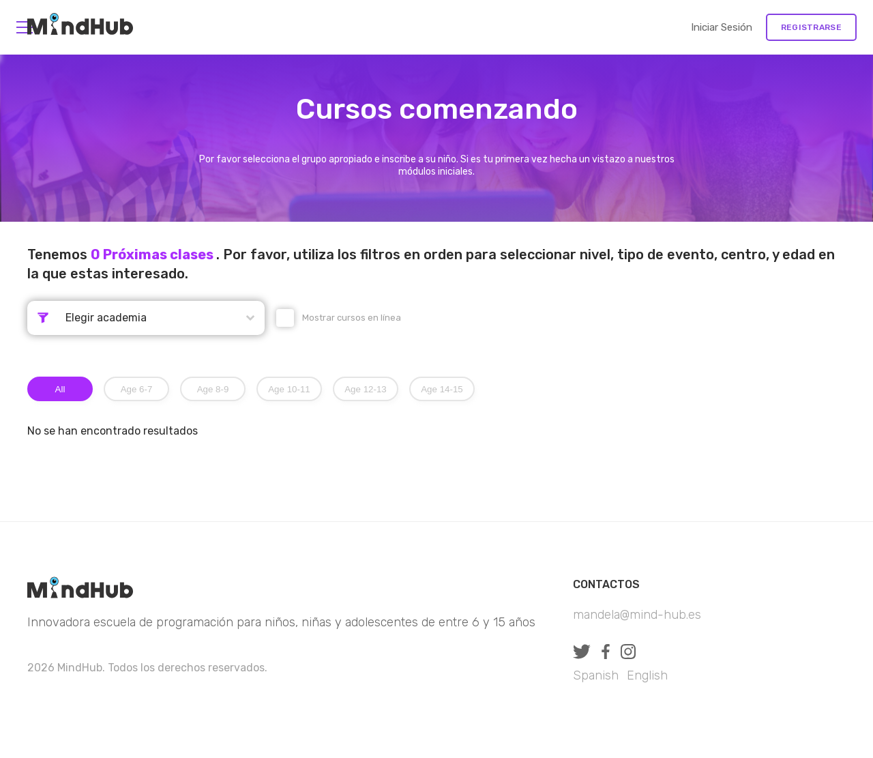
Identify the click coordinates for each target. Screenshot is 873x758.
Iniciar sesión (721, 27)
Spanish (596, 675)
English (647, 675)
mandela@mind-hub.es (637, 614)
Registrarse (811, 27)
